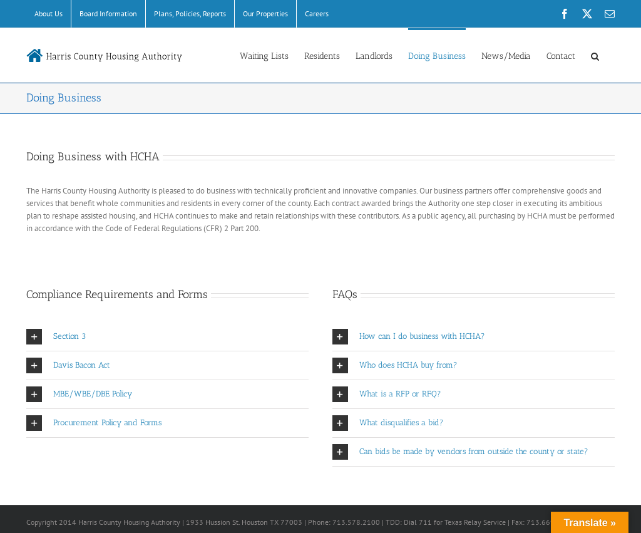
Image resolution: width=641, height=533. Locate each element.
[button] (595, 55)
